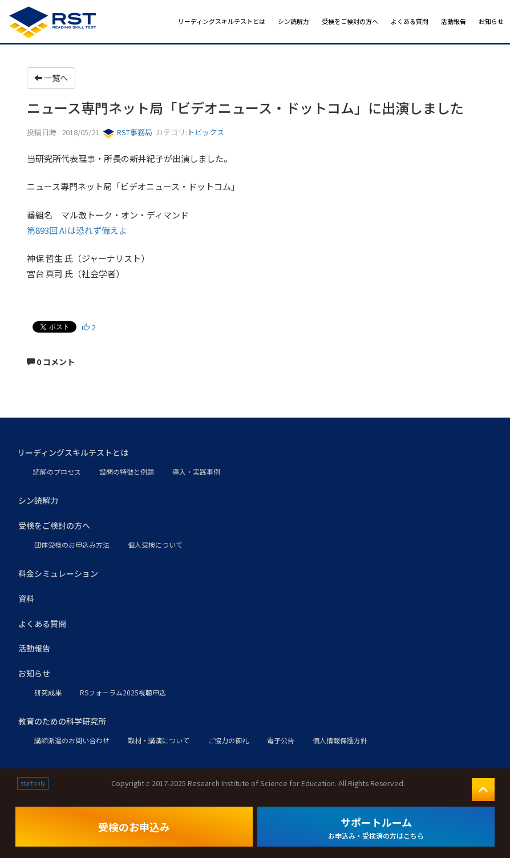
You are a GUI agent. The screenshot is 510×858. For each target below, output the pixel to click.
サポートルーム (376, 827)
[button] (255, 453)
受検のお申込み (134, 826)
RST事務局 (127, 132)
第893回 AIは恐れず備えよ (77, 230)
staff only (33, 783)
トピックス (205, 132)
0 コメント (51, 361)
